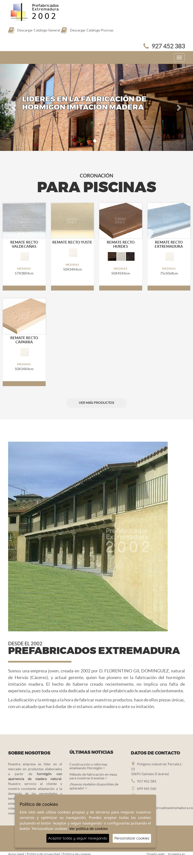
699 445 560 (146, 789)
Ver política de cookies (88, 828)
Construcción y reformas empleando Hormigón (88, 766)
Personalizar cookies (131, 838)
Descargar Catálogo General (38, 30)
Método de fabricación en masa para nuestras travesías (93, 776)
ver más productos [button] (96, 403)
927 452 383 (168, 46)
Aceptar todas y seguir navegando (77, 838)
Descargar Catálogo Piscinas (91, 30)
